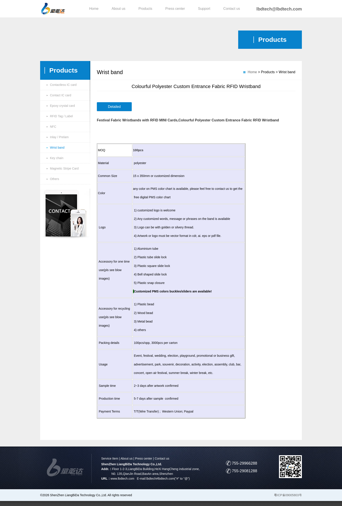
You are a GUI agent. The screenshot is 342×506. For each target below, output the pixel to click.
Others (54, 179)
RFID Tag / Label (61, 116)
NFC (53, 126)
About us (118, 8)
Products (145, 8)
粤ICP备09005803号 (288, 495)
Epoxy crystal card (62, 105)
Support (204, 8)
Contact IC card (60, 95)
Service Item (109, 458)
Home (94, 8)
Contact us (231, 8)
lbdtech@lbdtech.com (279, 9)
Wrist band (57, 147)
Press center (175, 8)
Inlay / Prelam (59, 137)
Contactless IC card (63, 85)
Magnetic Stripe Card (64, 168)
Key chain (56, 158)
